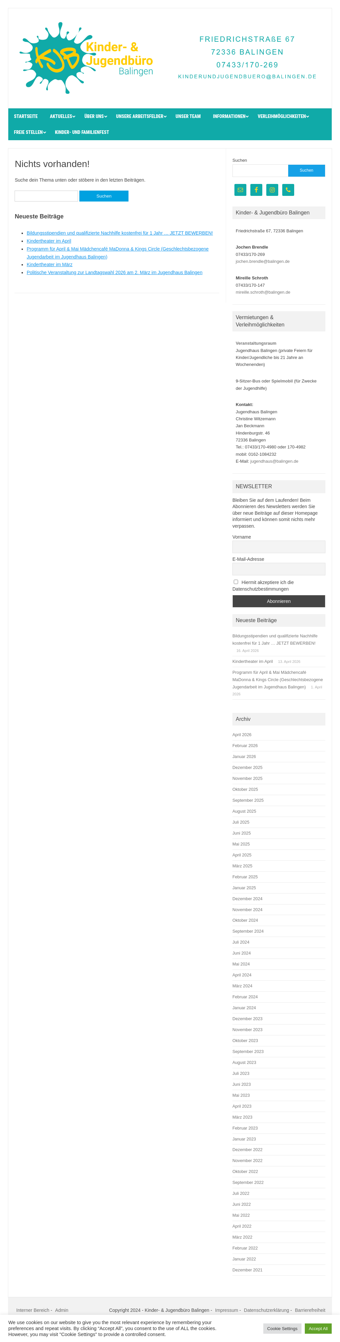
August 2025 (244, 811)
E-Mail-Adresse (248, 559)
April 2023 (241, 1106)
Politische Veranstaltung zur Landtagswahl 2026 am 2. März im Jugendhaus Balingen (114, 272)
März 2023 (242, 1117)
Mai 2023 (241, 1095)
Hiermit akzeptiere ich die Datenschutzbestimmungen (263, 586)
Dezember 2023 (247, 1018)
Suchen (239, 160)
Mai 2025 (241, 844)
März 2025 (242, 865)
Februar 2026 (245, 745)
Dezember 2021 (247, 1269)
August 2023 (244, 1062)
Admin (61, 1310)
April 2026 (241, 734)
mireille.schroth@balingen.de (263, 292)
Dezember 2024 (247, 898)
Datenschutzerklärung (266, 1310)
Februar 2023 (245, 1128)
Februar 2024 (245, 996)
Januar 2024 (244, 1007)
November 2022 (247, 1160)
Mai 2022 (241, 1215)
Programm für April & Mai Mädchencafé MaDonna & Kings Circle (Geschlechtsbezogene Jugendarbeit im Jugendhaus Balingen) (277, 679)
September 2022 (248, 1182)
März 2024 (242, 985)
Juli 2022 (240, 1193)
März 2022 (242, 1237)
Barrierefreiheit (310, 1310)
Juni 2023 (241, 1084)
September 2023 (248, 1051)
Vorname (241, 537)
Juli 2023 (240, 1073)
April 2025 (241, 854)
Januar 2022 (244, 1258)
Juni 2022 (241, 1204)
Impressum (226, 1310)
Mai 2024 (241, 964)
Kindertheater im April (49, 241)
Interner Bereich (32, 1310)
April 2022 (241, 1226)
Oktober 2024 (245, 920)
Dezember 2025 (247, 767)
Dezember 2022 (247, 1149)
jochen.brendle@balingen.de (263, 261)
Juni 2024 (241, 953)
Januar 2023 (244, 1139)
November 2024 (247, 909)
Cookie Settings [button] (282, 1328)
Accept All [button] (318, 1328)
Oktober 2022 (245, 1171)
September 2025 (248, 800)
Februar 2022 (245, 1248)
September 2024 (248, 931)
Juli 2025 (240, 822)
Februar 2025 (245, 876)
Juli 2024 (240, 942)
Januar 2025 (244, 887)
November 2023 (247, 1029)
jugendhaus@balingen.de (274, 461)
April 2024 (241, 974)
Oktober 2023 (245, 1040)
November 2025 (247, 778)
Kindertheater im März (49, 264)
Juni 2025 (241, 833)
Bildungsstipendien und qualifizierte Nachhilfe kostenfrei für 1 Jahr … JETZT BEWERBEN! (120, 233)
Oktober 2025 (245, 789)
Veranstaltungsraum (256, 343)
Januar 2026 (244, 756)
